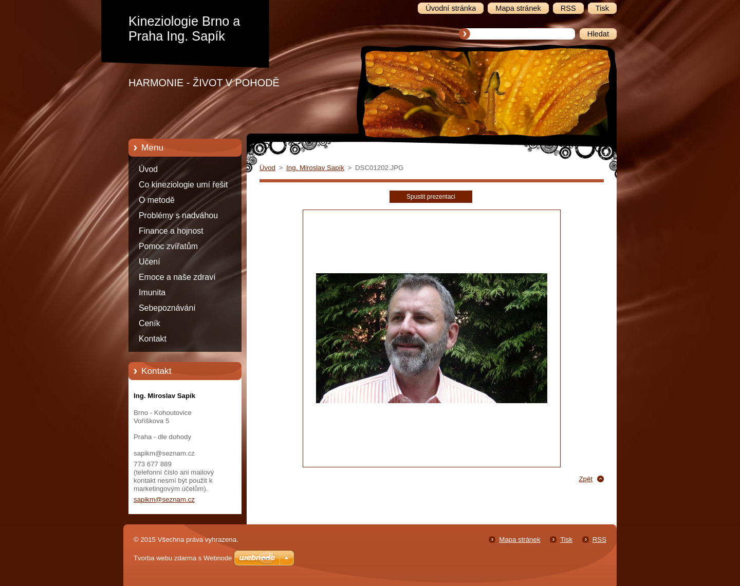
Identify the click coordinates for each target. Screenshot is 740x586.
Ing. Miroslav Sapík (315, 168)
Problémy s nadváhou (178, 215)
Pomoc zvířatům (168, 246)
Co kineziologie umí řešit (183, 184)
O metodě (157, 200)
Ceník (149, 323)
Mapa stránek (519, 539)
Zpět (586, 479)
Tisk (566, 539)
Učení (149, 261)
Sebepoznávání (167, 308)
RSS (599, 539)
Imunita (152, 292)
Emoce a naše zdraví (177, 277)
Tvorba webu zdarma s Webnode (183, 558)
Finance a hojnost (171, 230)
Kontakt (152, 338)
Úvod (148, 169)
